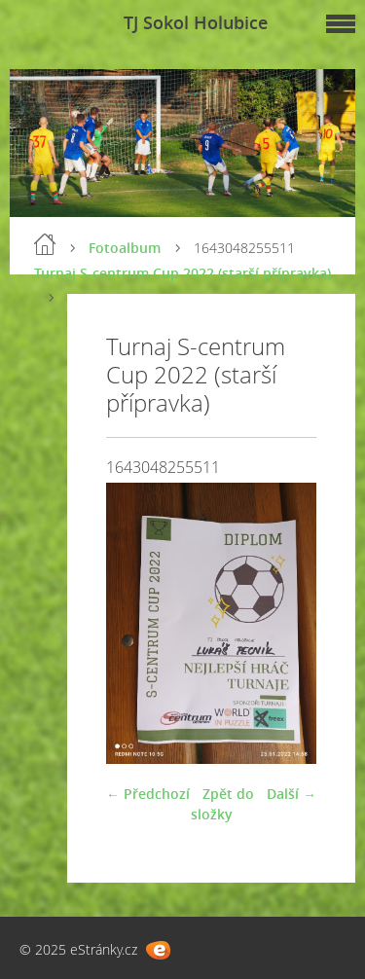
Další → (291, 793)
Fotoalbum (125, 247)
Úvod (44, 244)
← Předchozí (148, 793)
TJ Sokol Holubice (196, 22)
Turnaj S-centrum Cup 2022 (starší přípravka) (182, 273)
